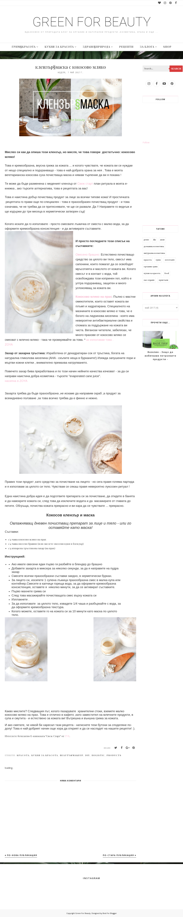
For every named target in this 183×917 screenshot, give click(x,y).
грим (158, 260)
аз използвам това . (99, 339)
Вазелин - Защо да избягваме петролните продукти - (160, 355)
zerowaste (170, 260)
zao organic (149, 280)
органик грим (150, 266)
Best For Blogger (110, 913)
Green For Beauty (91, 21)
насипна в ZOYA (16, 381)
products (114, 755)
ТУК (67, 736)
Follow (146, 142)
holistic (98, 755)
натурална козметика (154, 253)
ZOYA (9, 344)
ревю (146, 239)
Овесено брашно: (88, 254)
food (166, 273)
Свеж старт (85, 183)
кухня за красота (44, 755)
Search (176, 68)
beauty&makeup (71, 755)
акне (162, 239)
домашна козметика (154, 246)
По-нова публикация (22, 855)
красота (23, 755)
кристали (163, 280)
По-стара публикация (118, 855)
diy (87, 755)
